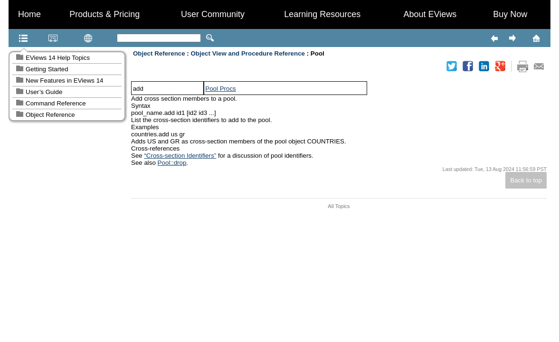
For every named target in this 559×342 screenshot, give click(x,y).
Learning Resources (322, 14)
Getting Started (47, 69)
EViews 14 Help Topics (58, 57)
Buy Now (510, 14)
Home (29, 14)
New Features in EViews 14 (64, 80)
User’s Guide (44, 91)
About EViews (429, 14)
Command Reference (56, 103)
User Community (213, 14)
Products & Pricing (104, 14)
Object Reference (50, 114)
